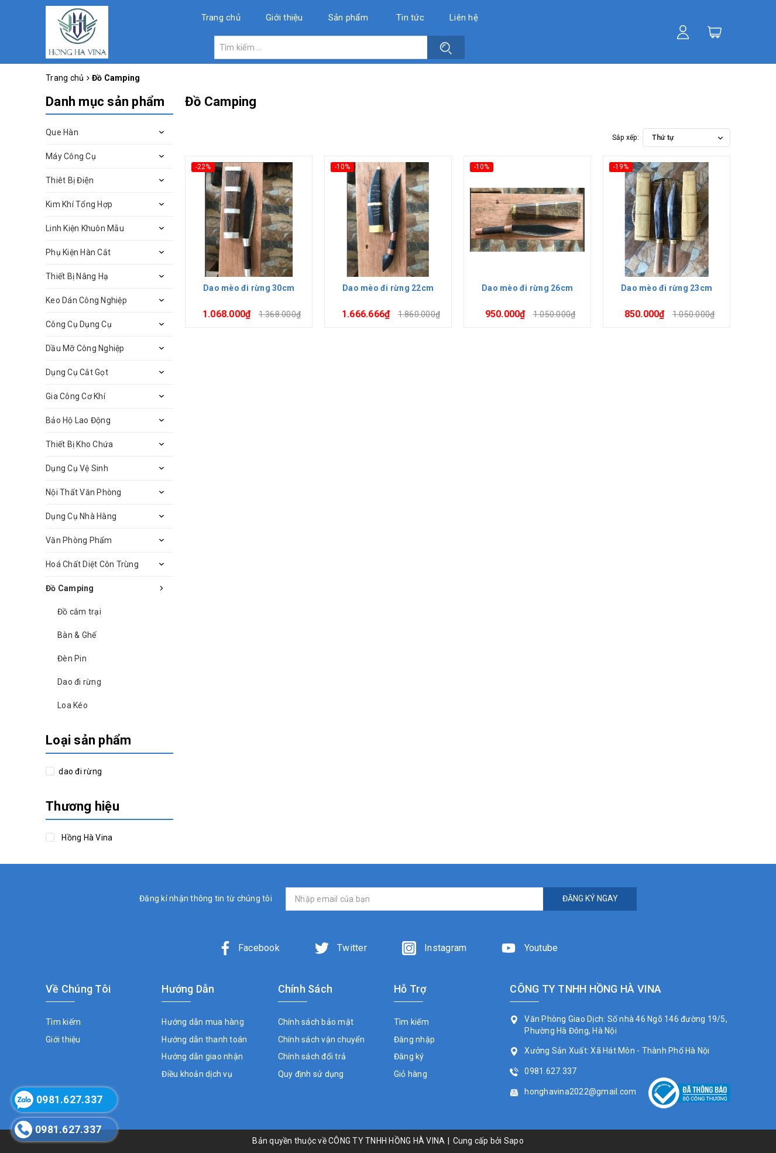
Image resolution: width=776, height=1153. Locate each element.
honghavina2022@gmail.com (580, 1091)
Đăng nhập (414, 1039)
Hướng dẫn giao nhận (202, 1056)
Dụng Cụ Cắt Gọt (77, 372)
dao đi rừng (79, 771)
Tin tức (410, 17)
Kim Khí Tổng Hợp (79, 204)
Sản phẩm (348, 17)
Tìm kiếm (63, 1022)
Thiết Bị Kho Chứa (79, 444)
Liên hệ (463, 17)
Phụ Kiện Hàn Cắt (78, 252)
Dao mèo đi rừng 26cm (527, 288)
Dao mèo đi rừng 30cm (248, 288)
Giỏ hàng (410, 1074)
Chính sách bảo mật (316, 1022)
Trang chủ (221, 17)
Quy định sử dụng (311, 1074)
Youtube (530, 947)
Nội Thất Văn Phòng (84, 492)
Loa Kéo (72, 705)
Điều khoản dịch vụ (197, 1074)
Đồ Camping (70, 588)
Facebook (249, 947)
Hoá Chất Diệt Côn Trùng (92, 564)
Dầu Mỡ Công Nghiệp (85, 348)
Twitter (341, 947)
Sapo (514, 1140)
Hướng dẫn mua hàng (203, 1022)
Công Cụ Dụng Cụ (79, 324)
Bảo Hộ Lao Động (78, 420)
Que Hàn (62, 132)
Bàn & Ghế (76, 635)
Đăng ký (409, 1056)
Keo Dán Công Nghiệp (86, 300)
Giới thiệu (284, 17)
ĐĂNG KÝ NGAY (590, 898)
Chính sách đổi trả (312, 1056)
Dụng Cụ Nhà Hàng (81, 516)
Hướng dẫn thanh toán (204, 1039)
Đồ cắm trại (79, 611)
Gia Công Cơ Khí (75, 396)
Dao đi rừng (79, 682)
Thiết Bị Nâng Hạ (77, 276)
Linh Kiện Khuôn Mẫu (85, 228)
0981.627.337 (550, 1071)
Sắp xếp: (625, 137)
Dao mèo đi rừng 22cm (388, 288)
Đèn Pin (72, 658)
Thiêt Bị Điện (70, 180)
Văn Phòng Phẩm (79, 540)
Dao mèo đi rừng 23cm (666, 288)
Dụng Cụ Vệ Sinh (77, 468)
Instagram (434, 947)
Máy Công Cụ (71, 156)
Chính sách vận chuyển (321, 1039)
